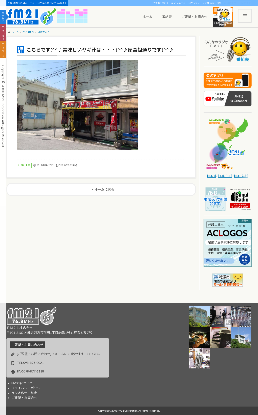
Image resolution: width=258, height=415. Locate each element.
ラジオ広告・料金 (212, 2)
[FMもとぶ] (241, 175)
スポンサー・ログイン (239, 2)
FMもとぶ (3, 51)
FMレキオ (3, 34)
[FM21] (211, 175)
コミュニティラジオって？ (185, 2)
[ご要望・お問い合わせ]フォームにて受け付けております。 (59, 354)
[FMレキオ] (225, 175)
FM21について (161, 2)
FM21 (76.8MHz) (67, 165)
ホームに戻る (104, 189)
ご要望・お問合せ (24, 397)
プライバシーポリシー (27, 388)
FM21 (3, 18)
